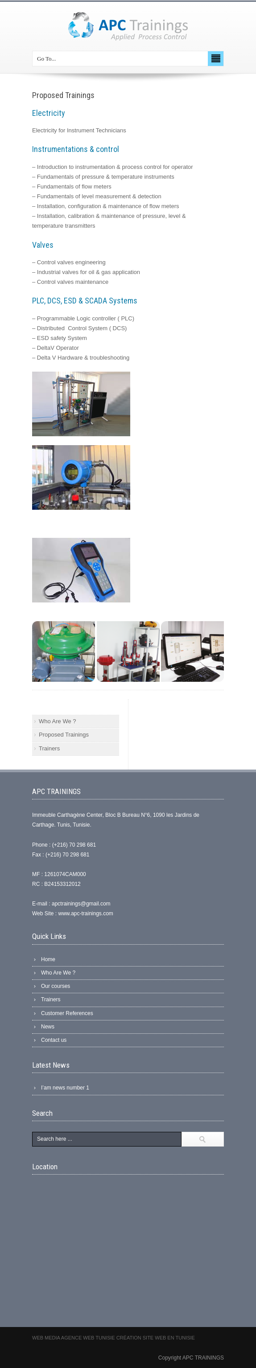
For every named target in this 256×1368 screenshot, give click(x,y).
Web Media (46, 1337)
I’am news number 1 (65, 1088)
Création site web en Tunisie (155, 1337)
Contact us (53, 1040)
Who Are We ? (57, 721)
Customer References (67, 1013)
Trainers (49, 748)
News (47, 1027)
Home (48, 959)
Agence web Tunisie (88, 1337)
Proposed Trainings (64, 734)
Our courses (55, 986)
